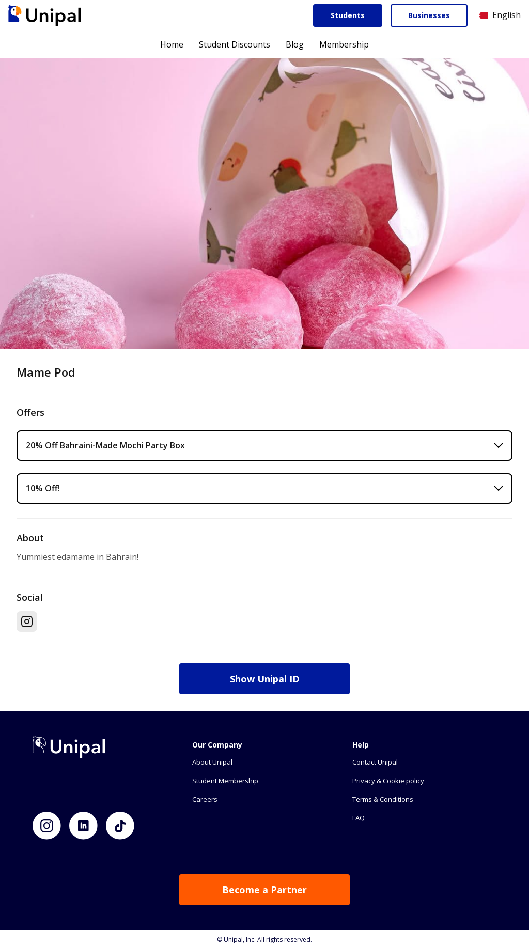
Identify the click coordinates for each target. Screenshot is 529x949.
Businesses (429, 15)
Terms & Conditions (382, 799)
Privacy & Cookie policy (388, 780)
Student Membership (225, 780)
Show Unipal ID (265, 679)
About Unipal (212, 762)
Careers (204, 799)
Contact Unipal (375, 762)
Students (348, 15)
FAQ (358, 817)
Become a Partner (264, 889)
